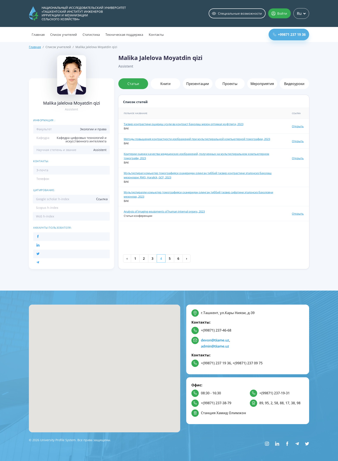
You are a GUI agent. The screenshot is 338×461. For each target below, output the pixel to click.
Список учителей (63, 34)
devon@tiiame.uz (215, 340)
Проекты (229, 83)
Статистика (91, 34)
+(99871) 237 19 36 (216, 363)
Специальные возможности (237, 13)
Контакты (156, 34)
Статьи (133, 83)
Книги (165, 83)
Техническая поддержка (124, 34)
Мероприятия (262, 83)
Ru (301, 13)
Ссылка (102, 199)
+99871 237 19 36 (289, 34)
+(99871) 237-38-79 (216, 403)
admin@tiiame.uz (215, 346)
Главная (38, 34)
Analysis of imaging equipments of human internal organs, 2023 (164, 211)
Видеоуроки (294, 83)
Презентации (197, 83)
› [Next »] (186, 258)
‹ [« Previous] (127, 258)
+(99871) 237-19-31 (274, 393)
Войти (279, 13)
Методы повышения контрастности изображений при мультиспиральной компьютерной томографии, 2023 (197, 139)
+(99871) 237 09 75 (248, 363)
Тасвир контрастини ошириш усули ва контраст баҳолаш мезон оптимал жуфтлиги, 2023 (183, 124)
